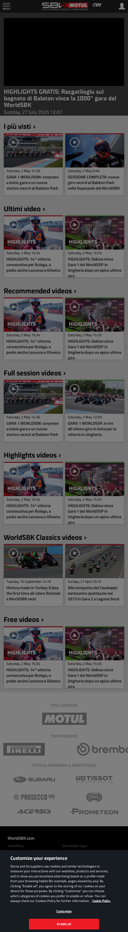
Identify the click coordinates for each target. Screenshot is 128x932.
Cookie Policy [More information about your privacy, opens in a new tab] (101, 901)
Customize (64, 911)
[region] (64, 891)
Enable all (64, 924)
